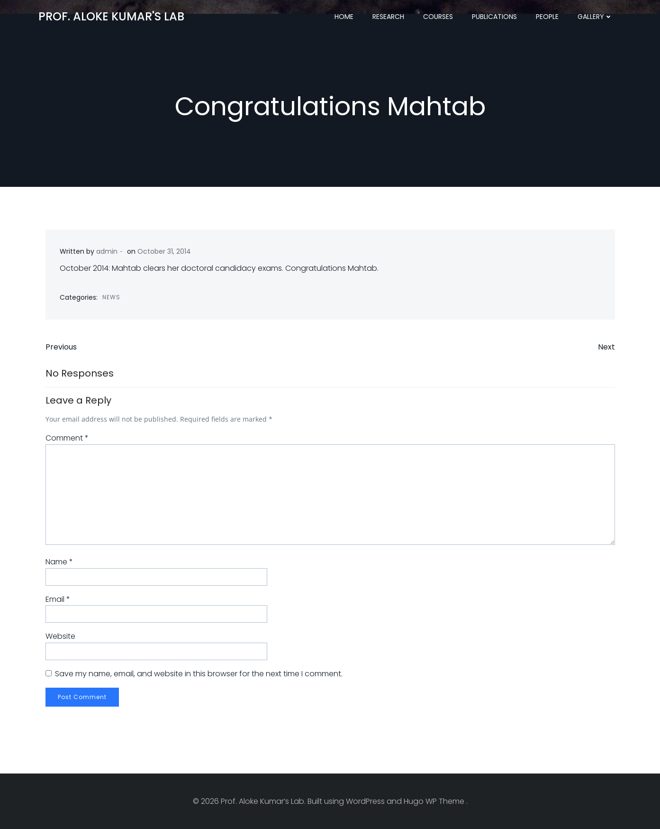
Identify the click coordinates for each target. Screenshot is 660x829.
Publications (494, 16)
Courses (438, 16)
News (111, 297)
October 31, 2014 (164, 251)
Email (57, 599)
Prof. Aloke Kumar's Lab (111, 16)
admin (107, 251)
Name (59, 561)
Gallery (595, 16)
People (547, 16)
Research (388, 16)
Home (344, 16)
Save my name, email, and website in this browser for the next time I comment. (199, 673)
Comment (67, 438)
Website (60, 636)
